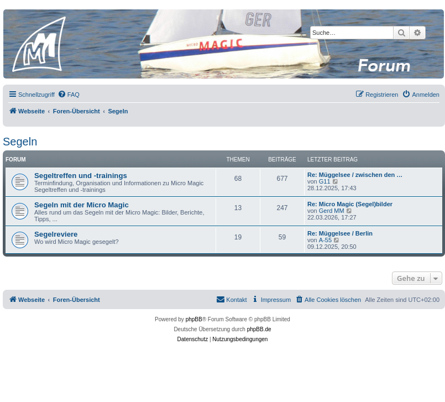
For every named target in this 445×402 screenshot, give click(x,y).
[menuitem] (68, 94)
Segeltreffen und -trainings (80, 175)
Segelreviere (55, 234)
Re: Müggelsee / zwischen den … (354, 174)
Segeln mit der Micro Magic (81, 205)
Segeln (20, 141)
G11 (325, 181)
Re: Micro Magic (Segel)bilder (349, 204)
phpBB (194, 319)
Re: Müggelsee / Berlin (340, 233)
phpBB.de (259, 329)
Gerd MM (331, 210)
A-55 (325, 240)
